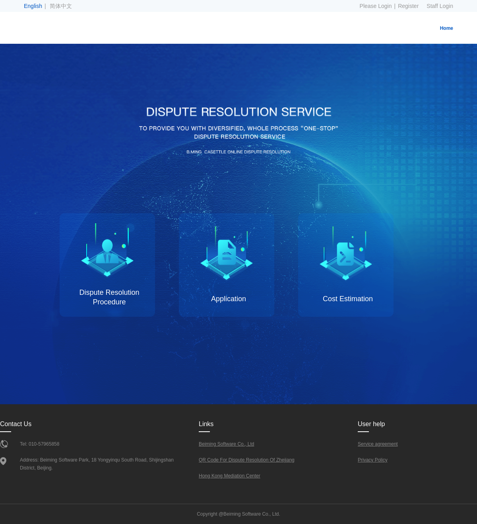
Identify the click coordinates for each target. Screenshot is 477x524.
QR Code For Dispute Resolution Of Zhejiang (247, 460)
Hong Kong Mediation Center (229, 476)
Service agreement (378, 444)
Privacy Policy (373, 460)
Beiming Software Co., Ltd (226, 444)
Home (446, 28)
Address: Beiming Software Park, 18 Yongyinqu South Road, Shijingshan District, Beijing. (97, 464)
